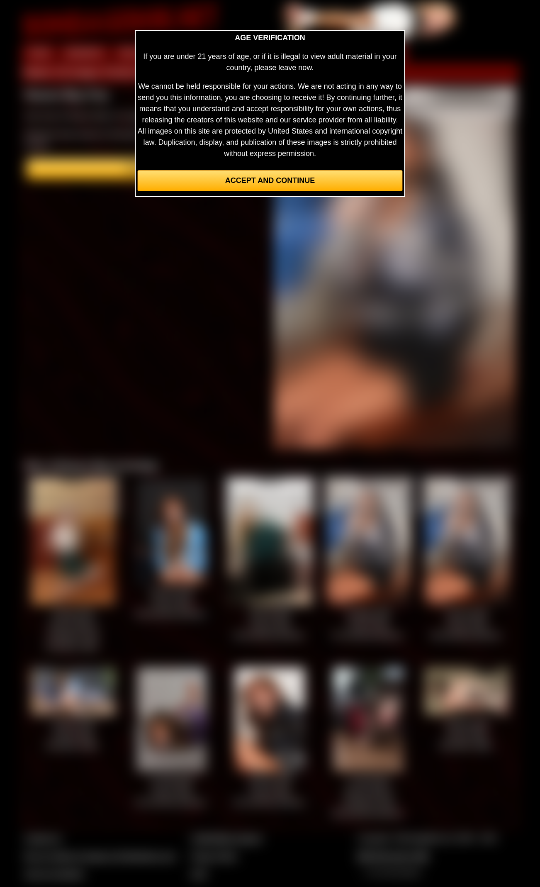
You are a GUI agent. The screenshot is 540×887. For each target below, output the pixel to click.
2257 (199, 874)
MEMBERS (84, 53)
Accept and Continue (270, 180)
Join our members (54, 874)
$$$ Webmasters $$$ (393, 856)
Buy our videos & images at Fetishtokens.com (100, 856)
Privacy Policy (214, 856)
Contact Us (42, 838)
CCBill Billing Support (226, 838)
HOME (39, 53)
